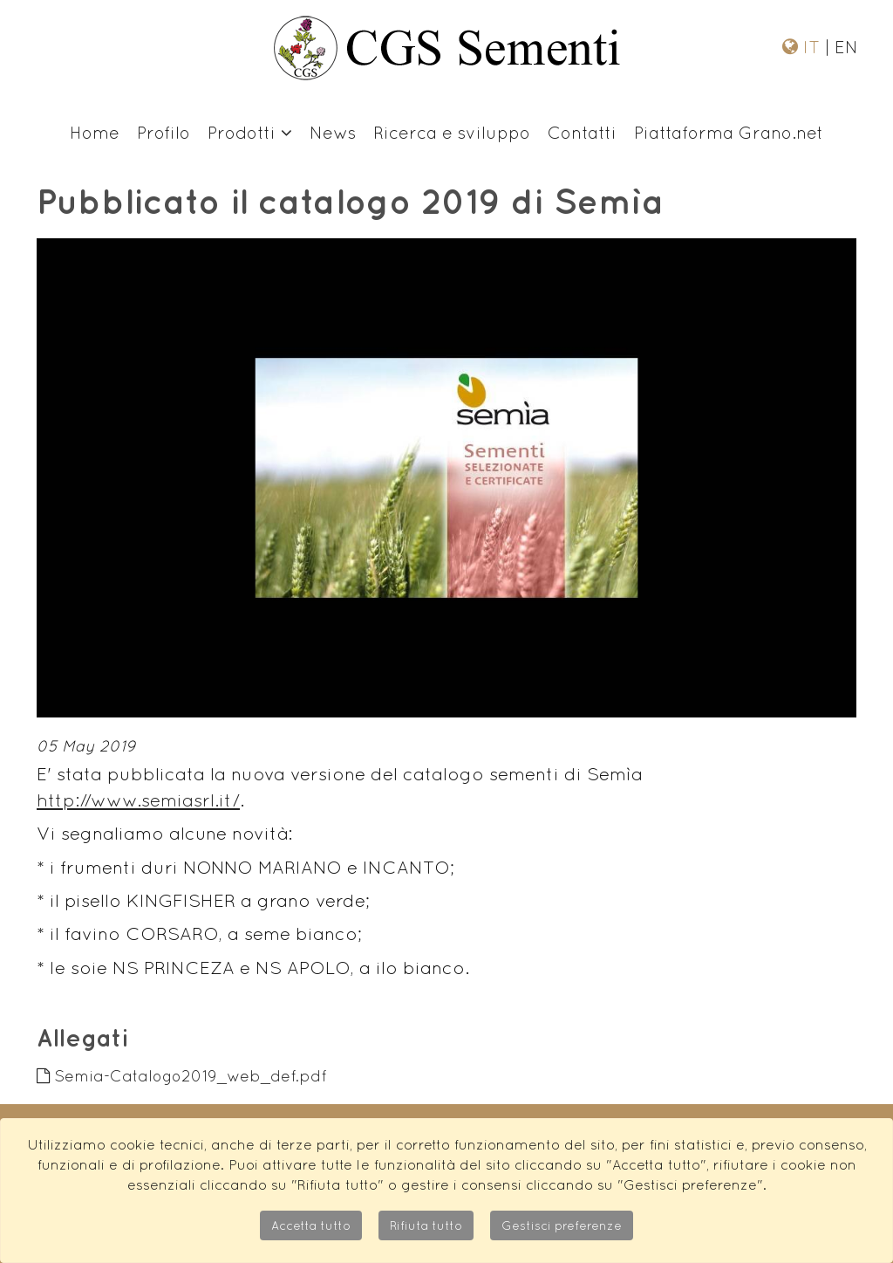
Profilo (163, 132)
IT (814, 47)
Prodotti (250, 132)
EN (843, 47)
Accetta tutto (311, 1225)
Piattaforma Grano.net (728, 132)
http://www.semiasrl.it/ (138, 800)
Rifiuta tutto (426, 1225)
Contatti (582, 132)
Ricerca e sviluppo (451, 132)
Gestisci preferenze (561, 1225)
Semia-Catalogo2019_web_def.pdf (182, 1076)
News (333, 132)
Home (94, 132)
